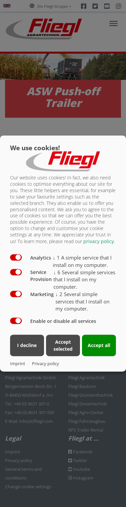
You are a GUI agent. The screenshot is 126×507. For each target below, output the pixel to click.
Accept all (99, 345)
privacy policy (98, 241)
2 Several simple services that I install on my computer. (82, 301)
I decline (27, 345)
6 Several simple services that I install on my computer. (84, 279)
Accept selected (63, 345)
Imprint (17, 363)
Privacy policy (45, 363)
